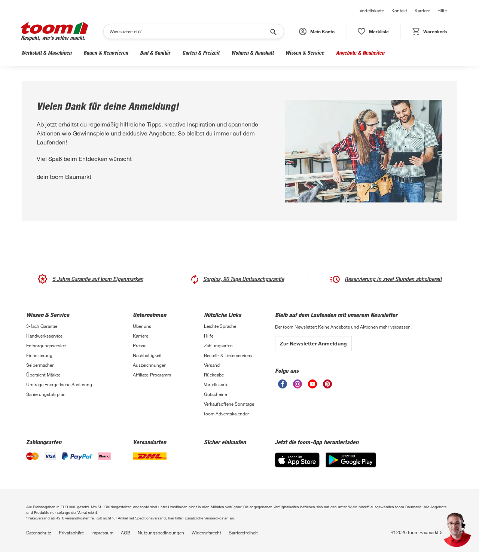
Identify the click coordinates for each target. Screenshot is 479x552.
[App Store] (297, 459)
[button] (317, 31)
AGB (125, 533)
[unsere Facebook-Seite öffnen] (282, 383)
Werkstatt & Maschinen (46, 52)
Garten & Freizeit (200, 52)
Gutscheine (215, 394)
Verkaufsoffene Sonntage (229, 404)
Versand (212, 365)
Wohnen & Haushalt (252, 52)
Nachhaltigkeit (147, 355)
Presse (139, 345)
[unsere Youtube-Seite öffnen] (312, 383)
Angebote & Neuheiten (360, 52)
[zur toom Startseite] (54, 31)
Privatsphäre (71, 533)
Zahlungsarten (218, 345)
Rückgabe (214, 375)
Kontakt (399, 10)
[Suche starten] (273, 31)
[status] (373, 31)
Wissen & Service (305, 52)
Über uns (142, 326)
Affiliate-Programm (152, 375)
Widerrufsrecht (206, 533)
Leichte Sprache (220, 326)
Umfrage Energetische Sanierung (59, 384)
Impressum (102, 533)
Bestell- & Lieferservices (228, 355)
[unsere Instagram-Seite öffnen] (297, 383)
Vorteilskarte (372, 10)
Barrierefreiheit (243, 533)
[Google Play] (351, 459)
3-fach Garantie (41, 326)
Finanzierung (39, 355)
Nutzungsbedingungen (161, 533)
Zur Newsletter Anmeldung (313, 343)
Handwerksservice (44, 336)
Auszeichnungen (150, 365)
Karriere (422, 10)
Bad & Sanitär (155, 52)
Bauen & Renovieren (105, 52)
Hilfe (442, 10)
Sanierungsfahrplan (45, 394)
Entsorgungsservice (46, 345)
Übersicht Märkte (43, 375)
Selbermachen (40, 365)
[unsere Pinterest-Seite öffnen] (327, 383)
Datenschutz (38, 533)
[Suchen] (189, 31)
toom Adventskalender (226, 414)
